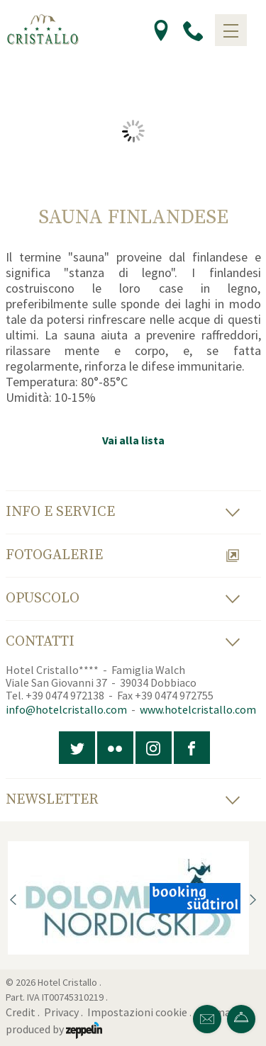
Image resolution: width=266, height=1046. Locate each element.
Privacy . (64, 1012)
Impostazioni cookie (137, 1012)
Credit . (24, 1012)
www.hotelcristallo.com (198, 709)
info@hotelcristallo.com (66, 709)
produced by (54, 1029)
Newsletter (123, 800)
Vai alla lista (133, 440)
